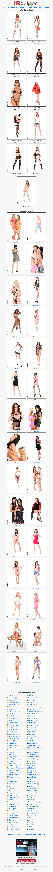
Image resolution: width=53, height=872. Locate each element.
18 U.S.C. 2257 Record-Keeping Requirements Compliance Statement (21, 866)
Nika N (10, 800)
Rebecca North (33, 813)
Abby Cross (12, 757)
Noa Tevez (31, 754)
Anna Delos (32, 809)
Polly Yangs (32, 741)
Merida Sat (32, 772)
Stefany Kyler (13, 736)
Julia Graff (31, 727)
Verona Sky (37, 305)
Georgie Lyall (32, 736)
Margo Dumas (13, 797)
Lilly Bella (17, 494)
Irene (30, 786)
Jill (29, 818)
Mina (10, 695)
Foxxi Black (12, 763)
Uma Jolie (31, 714)
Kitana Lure (12, 732)
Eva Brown (12, 761)
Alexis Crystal (13, 711)
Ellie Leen (31, 768)
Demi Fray (31, 822)
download (37, 7)
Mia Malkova (32, 759)
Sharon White (33, 757)
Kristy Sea (31, 793)
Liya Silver (37, 494)
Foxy (10, 786)
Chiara (10, 752)
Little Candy (12, 705)
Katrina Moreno (33, 747)
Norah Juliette (13, 702)
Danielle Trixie (13, 829)
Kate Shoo (12, 781)
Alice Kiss (31, 729)
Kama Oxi (37, 651)
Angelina (31, 815)
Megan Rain (32, 725)
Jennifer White (13, 745)
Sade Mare (37, 557)
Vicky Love (12, 718)
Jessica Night (32, 788)
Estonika (17, 305)
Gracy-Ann (17, 588)
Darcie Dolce (32, 770)
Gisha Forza (32, 709)
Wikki (10, 747)
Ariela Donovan (33, 802)
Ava (9, 824)
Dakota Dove (32, 716)
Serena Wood (13, 720)
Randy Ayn (32, 804)
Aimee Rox (32, 705)
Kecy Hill (31, 700)
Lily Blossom (37, 337)
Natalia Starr (32, 784)
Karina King (37, 619)
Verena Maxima (33, 711)
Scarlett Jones (13, 741)
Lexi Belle (17, 619)
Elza (17, 368)
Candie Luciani (13, 766)
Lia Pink (31, 766)
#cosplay (21, 689)
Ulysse (10, 788)
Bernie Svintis (37, 242)
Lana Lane (12, 806)
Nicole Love (12, 729)
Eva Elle (37, 368)
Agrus (10, 714)
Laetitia (37, 431)
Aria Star (31, 795)
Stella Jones (12, 707)
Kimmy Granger (14, 750)
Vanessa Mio (12, 777)
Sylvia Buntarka (13, 716)
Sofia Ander (17, 557)
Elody (10, 754)
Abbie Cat (17, 274)
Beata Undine (13, 770)
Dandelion (12, 811)
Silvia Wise (31, 720)
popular (7, 7)
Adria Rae (11, 795)
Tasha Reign (32, 790)
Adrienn (11, 772)
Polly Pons (12, 743)
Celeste (37, 399)
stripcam (46, 7)
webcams (28, 7)
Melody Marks (17, 682)
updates (14, 7)
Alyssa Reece (13, 818)
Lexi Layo (11, 809)
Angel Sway (32, 702)
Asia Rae (31, 734)
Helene (30, 829)
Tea (17, 525)
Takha (17, 399)
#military (26, 689)
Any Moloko (37, 462)
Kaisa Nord (32, 723)
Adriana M (17, 651)
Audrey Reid (32, 698)
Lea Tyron (11, 790)
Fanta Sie (11, 698)
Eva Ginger (32, 811)
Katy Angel (12, 822)
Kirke (10, 727)
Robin (30, 827)
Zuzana (30, 761)
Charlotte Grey (33, 806)
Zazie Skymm (13, 734)
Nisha (10, 784)
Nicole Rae (37, 588)
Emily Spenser (17, 431)
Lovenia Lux (32, 777)
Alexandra (12, 827)
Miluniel (31, 800)
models (21, 7)
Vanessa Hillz (37, 682)
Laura (10, 802)
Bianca (30, 781)
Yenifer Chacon (33, 752)
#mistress (31, 689)
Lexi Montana (13, 725)
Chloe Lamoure (33, 707)
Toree (10, 813)
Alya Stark (31, 732)
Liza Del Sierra (37, 525)
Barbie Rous (17, 337)
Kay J (10, 793)
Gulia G (30, 797)
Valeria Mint (32, 743)
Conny (30, 824)
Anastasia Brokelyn (15, 768)
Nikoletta (11, 709)
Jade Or (30, 695)
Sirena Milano (33, 745)
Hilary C (11, 700)
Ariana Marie (32, 775)
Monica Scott (13, 804)
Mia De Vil (31, 763)
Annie (30, 738)
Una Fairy (11, 779)
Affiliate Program (43, 866)
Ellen (10, 820)
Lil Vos (30, 750)
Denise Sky (37, 274)
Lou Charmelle (33, 779)
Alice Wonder (13, 759)
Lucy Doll (31, 820)
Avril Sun (17, 242)
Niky (17, 462)
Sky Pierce (31, 718)
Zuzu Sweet (12, 775)
